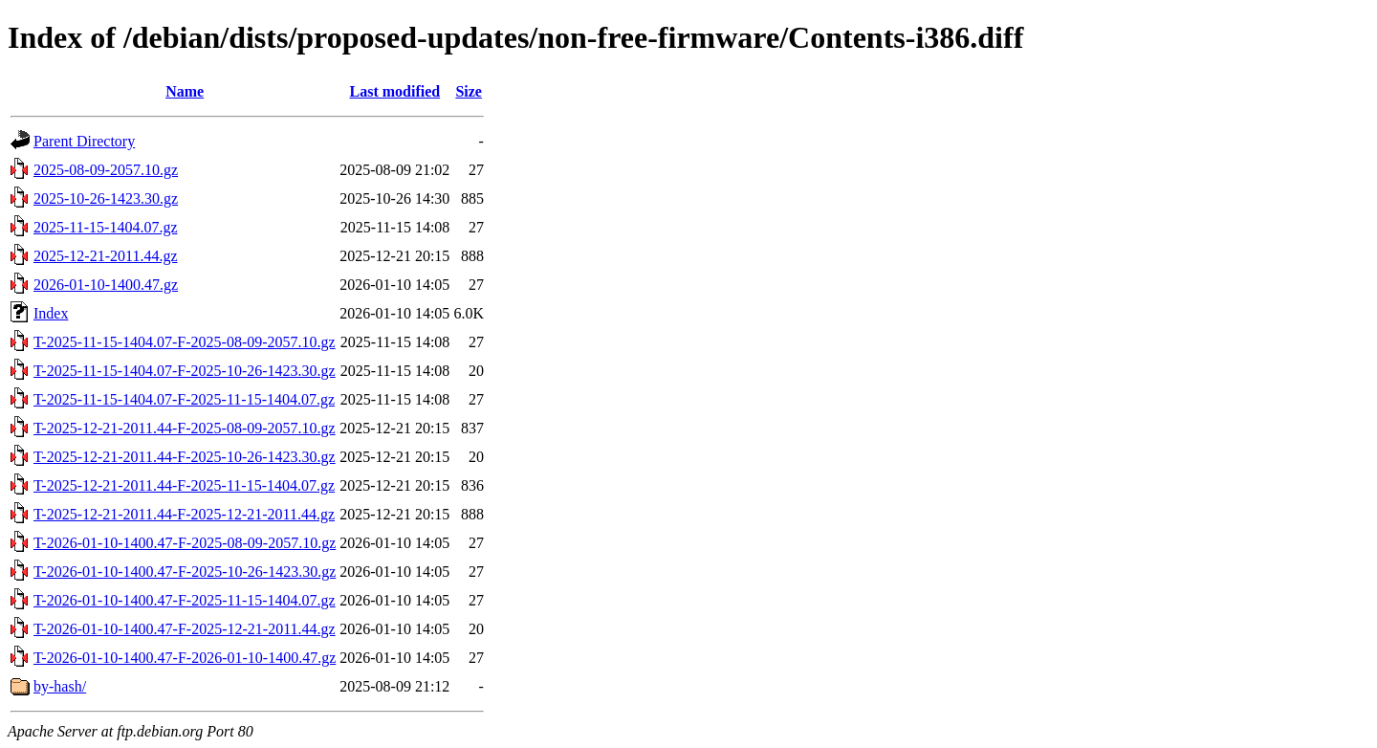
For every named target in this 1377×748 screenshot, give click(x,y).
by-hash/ (59, 686)
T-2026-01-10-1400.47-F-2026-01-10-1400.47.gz (184, 657)
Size (468, 91)
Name (184, 91)
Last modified (394, 91)
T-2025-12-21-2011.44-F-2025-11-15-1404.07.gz (184, 485)
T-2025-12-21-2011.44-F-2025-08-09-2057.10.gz (184, 428)
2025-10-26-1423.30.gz (105, 198)
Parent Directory (84, 141)
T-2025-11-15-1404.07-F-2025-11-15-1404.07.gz (184, 399)
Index (50, 313)
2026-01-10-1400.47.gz (105, 284)
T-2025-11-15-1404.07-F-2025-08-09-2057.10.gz (184, 342)
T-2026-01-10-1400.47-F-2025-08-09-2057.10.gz (184, 543)
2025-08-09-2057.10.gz (105, 170)
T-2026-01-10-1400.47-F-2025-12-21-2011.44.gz (184, 629)
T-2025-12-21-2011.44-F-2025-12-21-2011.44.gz (184, 514)
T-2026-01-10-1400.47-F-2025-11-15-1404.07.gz (184, 600)
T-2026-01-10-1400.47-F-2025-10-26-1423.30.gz (184, 571)
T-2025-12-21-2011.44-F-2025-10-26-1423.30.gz (184, 457)
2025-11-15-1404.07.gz (105, 227)
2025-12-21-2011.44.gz (105, 256)
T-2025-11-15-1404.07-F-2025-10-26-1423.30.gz (184, 371)
